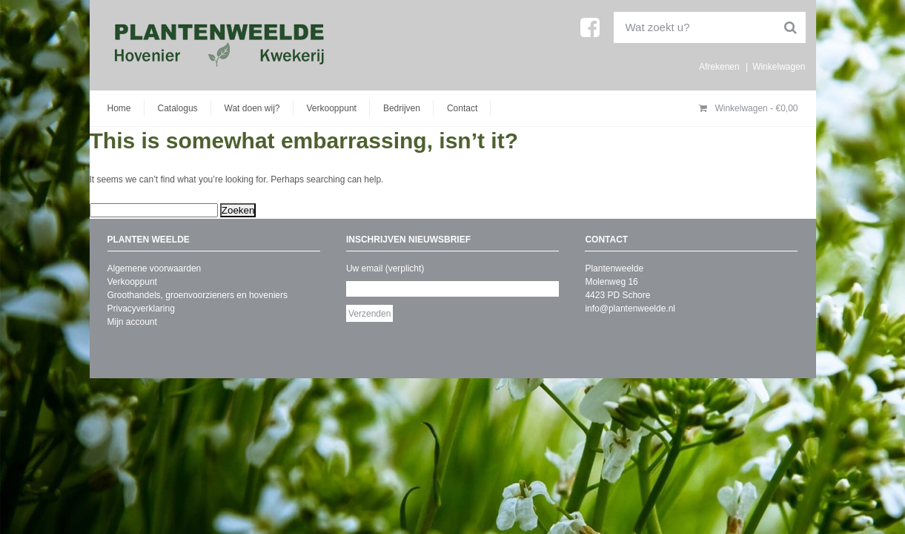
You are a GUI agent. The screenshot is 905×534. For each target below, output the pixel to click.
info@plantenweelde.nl (630, 308)
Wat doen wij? (252, 108)
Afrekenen (719, 67)
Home (119, 108)
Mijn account (132, 322)
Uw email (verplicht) (385, 268)
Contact (462, 108)
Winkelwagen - (748, 108)
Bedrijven (401, 108)
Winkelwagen (778, 67)
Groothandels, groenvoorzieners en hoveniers (197, 295)
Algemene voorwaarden (154, 268)
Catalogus (178, 108)
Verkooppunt (332, 108)
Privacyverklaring (141, 308)
